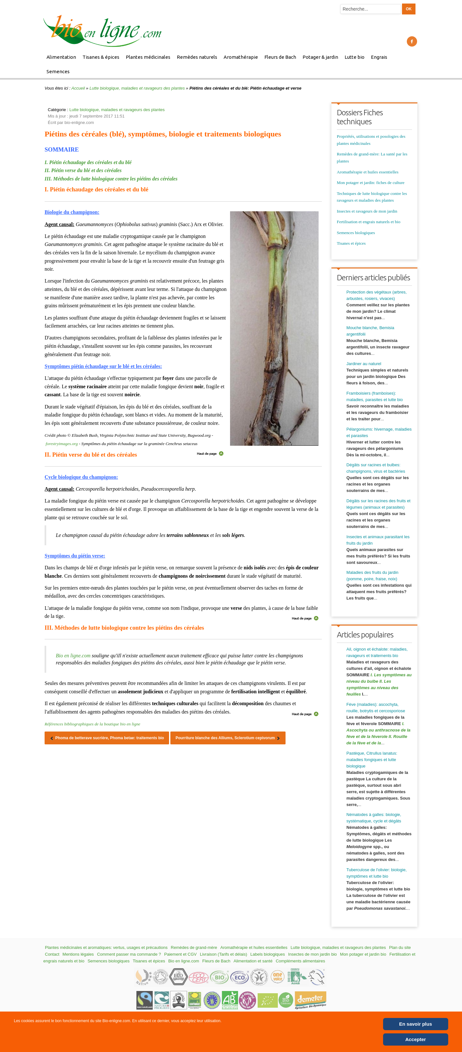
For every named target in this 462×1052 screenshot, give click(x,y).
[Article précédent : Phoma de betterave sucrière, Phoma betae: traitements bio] (107, 738)
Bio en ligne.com (73, 655)
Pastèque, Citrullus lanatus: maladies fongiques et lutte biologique (371, 759)
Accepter (415, 1039)
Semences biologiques (356, 232)
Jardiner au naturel (363, 363)
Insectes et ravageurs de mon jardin (367, 211)
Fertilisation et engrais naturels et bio (368, 221)
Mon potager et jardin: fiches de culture (371, 182)
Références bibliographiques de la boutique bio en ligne (92, 724)
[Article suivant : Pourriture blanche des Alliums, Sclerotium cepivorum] (228, 738)
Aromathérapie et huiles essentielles (367, 172)
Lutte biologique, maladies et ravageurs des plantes (137, 88)
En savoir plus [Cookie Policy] (415, 1024)
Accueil (78, 88)
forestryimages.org (62, 443)
